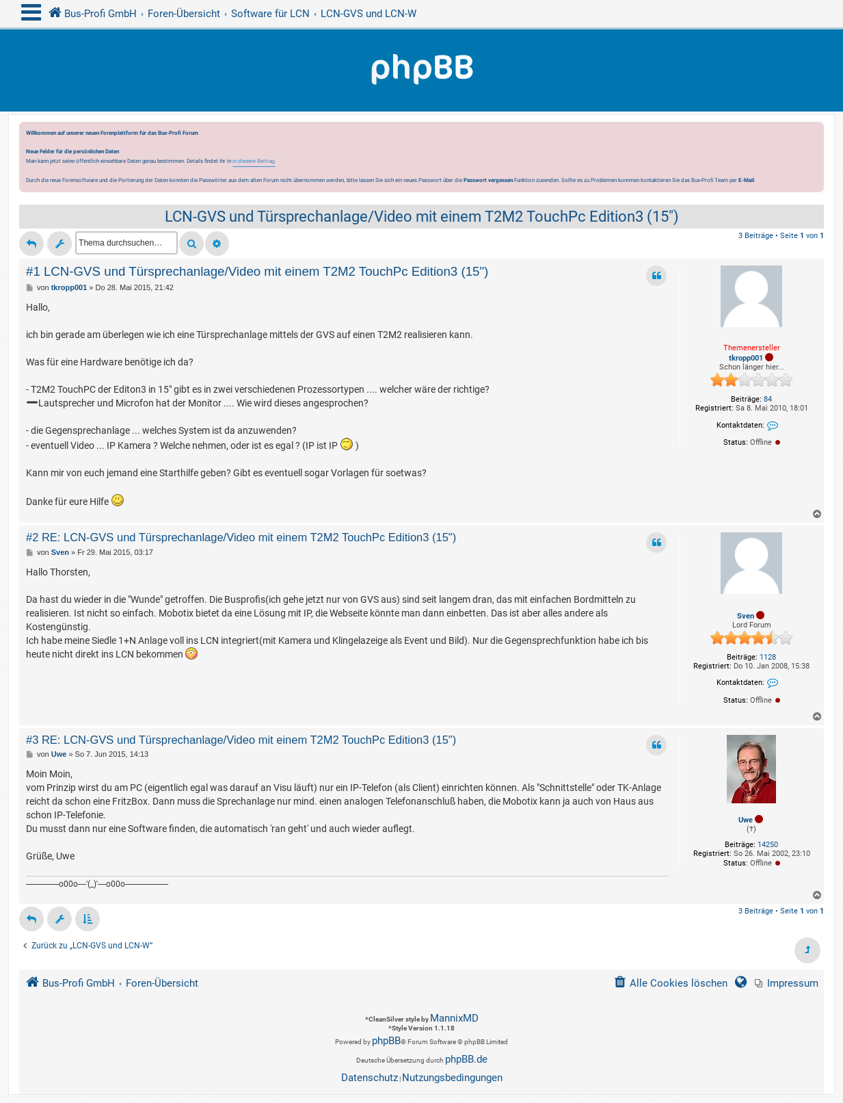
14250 (768, 844)
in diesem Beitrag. (254, 160)
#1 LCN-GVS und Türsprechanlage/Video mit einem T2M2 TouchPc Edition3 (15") (257, 271)
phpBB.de (466, 1059)
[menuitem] (786, 983)
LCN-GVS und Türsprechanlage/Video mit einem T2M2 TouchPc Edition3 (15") (422, 216)
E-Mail (746, 180)
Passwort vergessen (488, 180)
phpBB (386, 1041)
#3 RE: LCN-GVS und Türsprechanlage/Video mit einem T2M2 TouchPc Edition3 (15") (241, 740)
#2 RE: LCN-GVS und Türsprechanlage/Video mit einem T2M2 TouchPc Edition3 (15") (241, 537)
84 (768, 399)
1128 (768, 657)
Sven (745, 616)
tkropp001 (746, 358)
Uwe (745, 820)
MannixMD (454, 1018)
